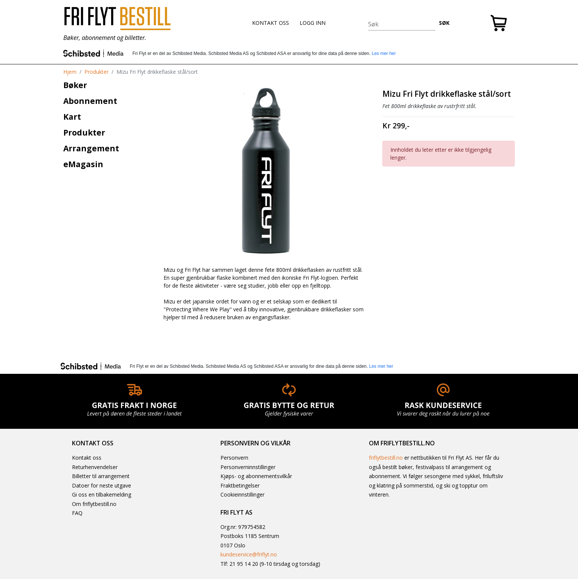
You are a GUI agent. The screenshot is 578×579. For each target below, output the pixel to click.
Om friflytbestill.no (94, 503)
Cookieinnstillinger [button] (242, 494)
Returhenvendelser (95, 467)
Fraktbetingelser (240, 485)
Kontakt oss (86, 457)
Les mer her (384, 53)
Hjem (69, 71)
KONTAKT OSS (270, 22)
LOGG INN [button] (313, 22)
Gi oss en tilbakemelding (101, 494)
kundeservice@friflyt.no (248, 554)
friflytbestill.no (386, 457)
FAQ (77, 513)
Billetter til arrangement (101, 476)
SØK (444, 22)
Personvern (234, 457)
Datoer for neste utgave (101, 485)
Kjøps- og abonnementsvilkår (256, 476)
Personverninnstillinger (247, 467)
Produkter (96, 71)
